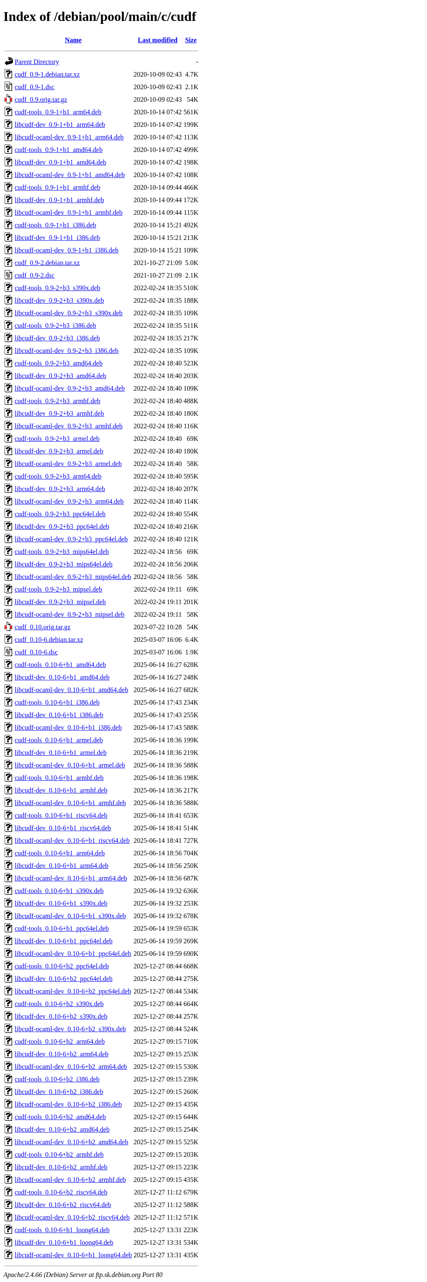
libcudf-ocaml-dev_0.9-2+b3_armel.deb (68, 463)
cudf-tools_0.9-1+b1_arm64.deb (58, 112)
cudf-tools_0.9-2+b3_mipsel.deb (58, 589)
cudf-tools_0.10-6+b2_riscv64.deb (61, 1192)
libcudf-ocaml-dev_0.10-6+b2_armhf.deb (70, 1179)
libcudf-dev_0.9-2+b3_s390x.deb (59, 300)
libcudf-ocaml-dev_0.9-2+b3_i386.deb (66, 350)
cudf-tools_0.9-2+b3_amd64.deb (59, 363)
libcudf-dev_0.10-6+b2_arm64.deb (61, 1054)
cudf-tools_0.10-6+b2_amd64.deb (60, 1116)
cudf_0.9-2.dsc (34, 275)
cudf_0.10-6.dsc (36, 652)
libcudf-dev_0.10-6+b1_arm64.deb (61, 865)
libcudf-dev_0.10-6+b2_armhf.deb (61, 1167)
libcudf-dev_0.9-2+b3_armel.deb (59, 451)
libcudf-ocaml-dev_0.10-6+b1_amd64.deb (71, 689)
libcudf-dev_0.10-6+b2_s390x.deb (61, 1016)
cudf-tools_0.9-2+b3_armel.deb (57, 438)
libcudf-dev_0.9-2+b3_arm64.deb (60, 488)
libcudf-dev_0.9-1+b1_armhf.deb (59, 199)
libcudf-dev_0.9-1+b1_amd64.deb (60, 162)
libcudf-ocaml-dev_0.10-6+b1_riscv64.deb (72, 840)
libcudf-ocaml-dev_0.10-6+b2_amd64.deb (71, 1142)
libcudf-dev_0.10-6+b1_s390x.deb (61, 903)
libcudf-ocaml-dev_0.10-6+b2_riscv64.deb (72, 1217)
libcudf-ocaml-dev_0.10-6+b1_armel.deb (70, 765)
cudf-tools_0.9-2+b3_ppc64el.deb (60, 513)
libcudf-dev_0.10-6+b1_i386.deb (59, 714)
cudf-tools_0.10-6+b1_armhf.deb (59, 777)
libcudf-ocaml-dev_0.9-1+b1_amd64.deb (70, 174)
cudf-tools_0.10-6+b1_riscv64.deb (61, 815)
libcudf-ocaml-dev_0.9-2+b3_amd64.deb (70, 388)
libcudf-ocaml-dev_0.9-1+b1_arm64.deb (69, 137)
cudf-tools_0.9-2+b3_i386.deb (55, 325)
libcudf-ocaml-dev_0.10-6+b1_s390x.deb (70, 915)
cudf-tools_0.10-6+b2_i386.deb (57, 1079)
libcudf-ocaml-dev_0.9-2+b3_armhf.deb (69, 426)
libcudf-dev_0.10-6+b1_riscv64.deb (63, 827)
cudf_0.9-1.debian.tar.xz (47, 74)
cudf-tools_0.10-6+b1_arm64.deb (60, 853)
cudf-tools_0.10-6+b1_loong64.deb (62, 1229)
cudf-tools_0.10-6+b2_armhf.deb (59, 1154)
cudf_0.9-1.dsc (34, 86)
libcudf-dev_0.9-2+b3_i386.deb (57, 338)
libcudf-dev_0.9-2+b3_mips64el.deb (64, 564)
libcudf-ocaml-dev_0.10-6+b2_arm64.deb (71, 1066)
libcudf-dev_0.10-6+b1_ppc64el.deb (64, 941)
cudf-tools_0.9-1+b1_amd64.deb (59, 149)
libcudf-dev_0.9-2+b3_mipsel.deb (60, 601)
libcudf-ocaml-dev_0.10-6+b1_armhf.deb (70, 802)
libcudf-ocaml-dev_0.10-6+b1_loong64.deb (73, 1255)
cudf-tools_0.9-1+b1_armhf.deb (57, 187)
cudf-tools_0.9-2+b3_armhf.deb (57, 400)
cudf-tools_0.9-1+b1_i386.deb (55, 225)
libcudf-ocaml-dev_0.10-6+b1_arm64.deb (71, 878)
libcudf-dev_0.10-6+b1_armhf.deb (61, 790)
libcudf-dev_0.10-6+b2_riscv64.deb (63, 1204)
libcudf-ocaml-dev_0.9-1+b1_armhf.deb (69, 212)
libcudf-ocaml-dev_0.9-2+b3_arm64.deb (69, 501)
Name (73, 40)
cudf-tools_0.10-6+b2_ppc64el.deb (62, 966)
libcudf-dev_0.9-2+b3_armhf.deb (59, 413)
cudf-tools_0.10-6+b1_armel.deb (59, 740)
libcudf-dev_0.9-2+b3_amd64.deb (60, 375)
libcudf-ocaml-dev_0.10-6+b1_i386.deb (68, 727)
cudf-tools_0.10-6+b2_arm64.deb (60, 1041)
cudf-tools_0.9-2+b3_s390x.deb (57, 287)
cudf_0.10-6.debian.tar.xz (49, 639)
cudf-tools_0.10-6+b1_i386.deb (57, 702)
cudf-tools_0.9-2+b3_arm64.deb (58, 476)
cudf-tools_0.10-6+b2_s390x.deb (59, 1003)
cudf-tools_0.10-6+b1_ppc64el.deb (62, 928)
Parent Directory (37, 61)
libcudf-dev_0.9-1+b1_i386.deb (57, 237)
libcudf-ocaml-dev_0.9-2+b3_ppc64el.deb (71, 539)
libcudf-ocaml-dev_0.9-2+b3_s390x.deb (69, 313)
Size (191, 40)
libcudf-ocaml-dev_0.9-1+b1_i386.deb (66, 250)
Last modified (157, 40)
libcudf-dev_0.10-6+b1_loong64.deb (64, 1242)
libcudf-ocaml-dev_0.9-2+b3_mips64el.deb (73, 576)
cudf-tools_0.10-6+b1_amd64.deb (60, 664)
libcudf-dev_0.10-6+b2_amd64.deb (62, 1129)
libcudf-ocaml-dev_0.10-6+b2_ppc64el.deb (73, 991)
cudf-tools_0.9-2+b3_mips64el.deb (62, 551)
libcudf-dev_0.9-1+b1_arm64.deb (60, 124)
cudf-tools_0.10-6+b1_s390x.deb (59, 890)
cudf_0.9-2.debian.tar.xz (47, 262)
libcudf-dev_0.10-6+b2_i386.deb (59, 1091)
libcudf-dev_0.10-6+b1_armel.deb (61, 752)
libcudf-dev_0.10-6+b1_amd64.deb (62, 677)
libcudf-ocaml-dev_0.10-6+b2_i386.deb (68, 1104)
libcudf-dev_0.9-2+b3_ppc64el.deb (62, 526)
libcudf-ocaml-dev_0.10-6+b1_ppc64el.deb (73, 953)
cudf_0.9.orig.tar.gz (41, 99)
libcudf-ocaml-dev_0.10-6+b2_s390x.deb (70, 1028)
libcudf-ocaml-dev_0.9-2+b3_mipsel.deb (69, 614)
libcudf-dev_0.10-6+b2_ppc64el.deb (64, 978)
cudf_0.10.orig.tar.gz (42, 627)
